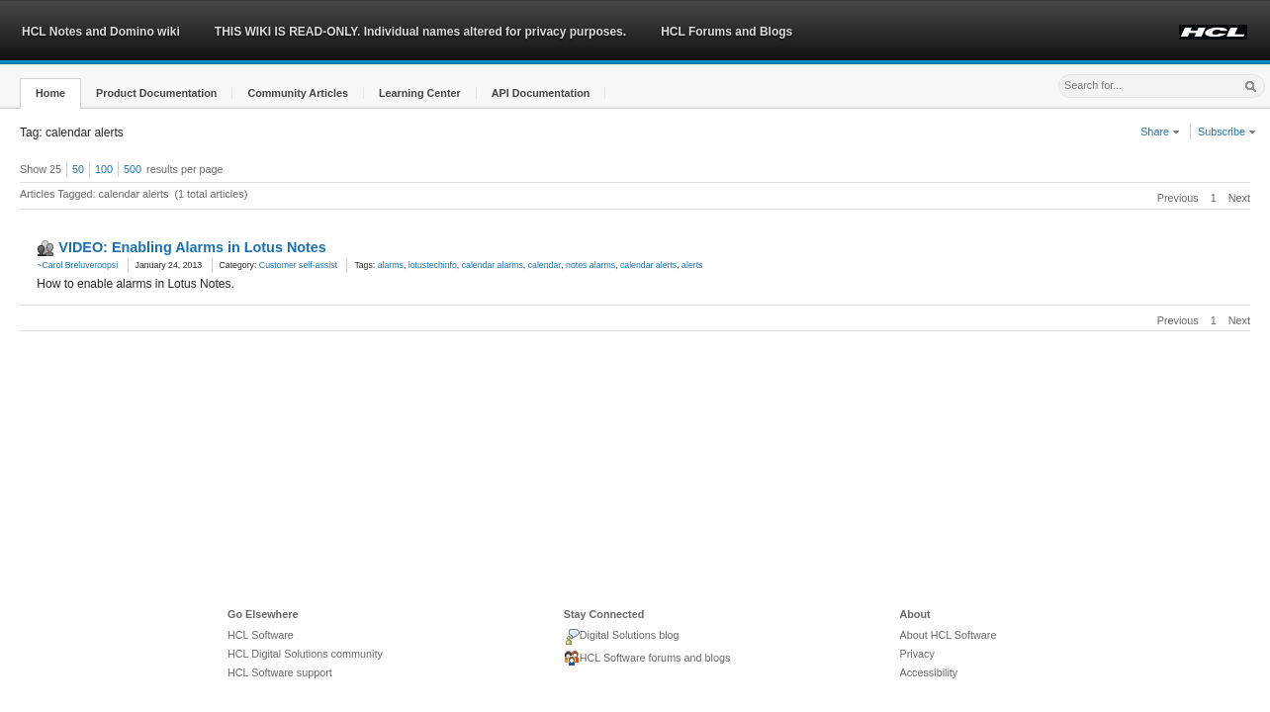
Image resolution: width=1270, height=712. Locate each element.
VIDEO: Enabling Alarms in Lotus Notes (192, 247)
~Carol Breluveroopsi (77, 265)
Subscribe (1227, 131)
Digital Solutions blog (622, 637)
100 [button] (104, 169)
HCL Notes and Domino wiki (101, 32)
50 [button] (78, 169)
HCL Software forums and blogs (647, 659)
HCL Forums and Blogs (726, 32)
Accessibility (928, 672)
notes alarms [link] (590, 265)
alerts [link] (691, 265)
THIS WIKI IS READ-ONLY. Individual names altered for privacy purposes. (420, 32)
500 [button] (132, 169)
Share (1160, 131)
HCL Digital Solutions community (305, 654)
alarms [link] (391, 265)
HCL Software (260, 635)
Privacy (916, 654)
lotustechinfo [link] (432, 265)
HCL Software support (279, 672)
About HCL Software (947, 635)
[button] (50, 93)
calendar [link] (545, 265)
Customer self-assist (298, 265)
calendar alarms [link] (492, 265)
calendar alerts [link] (648, 265)
